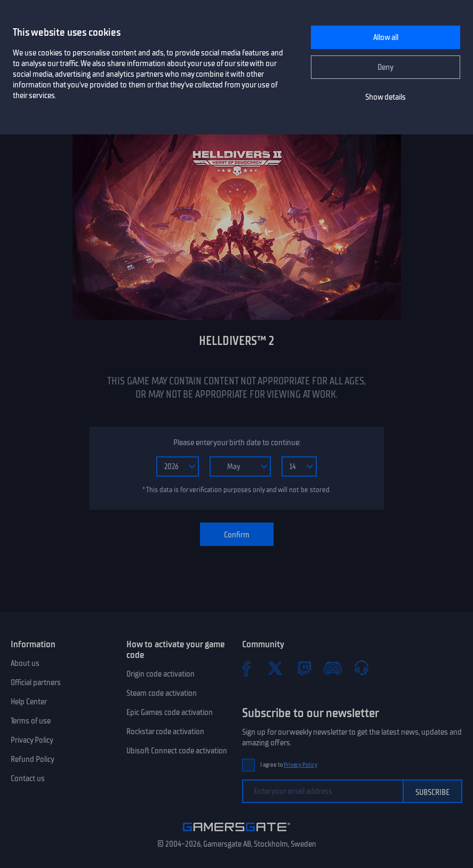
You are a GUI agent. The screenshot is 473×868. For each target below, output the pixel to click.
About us (25, 663)
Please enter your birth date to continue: (236, 442)
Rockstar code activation (165, 731)
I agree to (289, 765)
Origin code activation (160, 674)
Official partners (36, 682)
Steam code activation (161, 693)
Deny (386, 67)
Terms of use (31, 721)
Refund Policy (32, 759)
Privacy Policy (32, 740)
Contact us (28, 778)
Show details (385, 97)
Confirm (237, 534)
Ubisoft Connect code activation (176, 750)
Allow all (385, 37)
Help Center (29, 701)
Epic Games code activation (169, 712)
